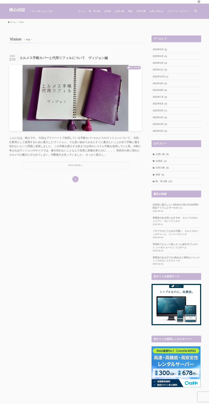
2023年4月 (160, 56)
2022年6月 (160, 103)
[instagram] (199, 2)
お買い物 (162, 154)
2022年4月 (160, 117)
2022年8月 (160, 90)
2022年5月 (160, 110)
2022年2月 (160, 131)
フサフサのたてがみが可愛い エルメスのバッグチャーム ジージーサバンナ (176, 234)
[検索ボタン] (195, 11)
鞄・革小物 (164, 181)
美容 (160, 174)
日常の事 (162, 167)
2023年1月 (160, 69)
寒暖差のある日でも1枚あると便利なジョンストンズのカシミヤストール (176, 261)
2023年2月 (160, 63)
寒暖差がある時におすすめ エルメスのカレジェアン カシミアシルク (176, 221)
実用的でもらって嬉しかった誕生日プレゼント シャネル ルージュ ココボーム (176, 247)
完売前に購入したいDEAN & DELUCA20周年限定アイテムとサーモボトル (176, 208)
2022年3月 (160, 124)
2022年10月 (160, 76)
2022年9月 (160, 83)
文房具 (161, 161)
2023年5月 (160, 49)
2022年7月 (160, 97)
